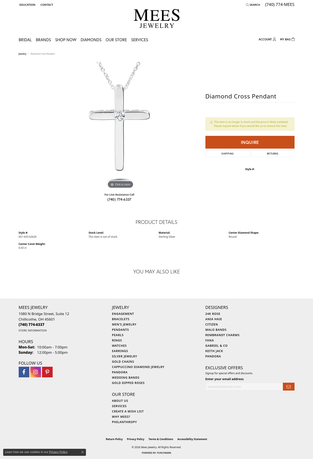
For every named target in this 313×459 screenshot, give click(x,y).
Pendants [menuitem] (120, 330)
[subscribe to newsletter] (288, 387)
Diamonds (91, 39)
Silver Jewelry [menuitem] (124, 356)
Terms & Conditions (161, 439)
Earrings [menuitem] (120, 351)
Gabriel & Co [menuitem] (216, 346)
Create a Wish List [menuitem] (128, 411)
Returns (272, 153)
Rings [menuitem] (117, 340)
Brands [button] (43, 39)
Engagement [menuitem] (123, 314)
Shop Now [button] (65, 39)
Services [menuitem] (119, 406)
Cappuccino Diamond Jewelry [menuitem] (138, 367)
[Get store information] (33, 330)
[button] (27, 4)
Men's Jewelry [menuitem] (124, 324)
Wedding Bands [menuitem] (126, 377)
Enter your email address (224, 379)
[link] (46, 4)
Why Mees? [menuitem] (121, 417)
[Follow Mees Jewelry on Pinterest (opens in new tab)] (47, 372)
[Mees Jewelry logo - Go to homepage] (156, 19)
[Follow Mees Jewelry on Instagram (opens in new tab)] (35, 372)
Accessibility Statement (192, 439)
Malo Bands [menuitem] (216, 330)
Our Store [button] (116, 39)
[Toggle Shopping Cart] (287, 39)
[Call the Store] (32, 324)
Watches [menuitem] (119, 346)
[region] (120, 125)
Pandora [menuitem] (120, 372)
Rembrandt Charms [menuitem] (222, 335)
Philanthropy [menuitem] (124, 422)
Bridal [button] (25, 39)
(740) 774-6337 (119, 199)
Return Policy (114, 439)
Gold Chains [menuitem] (123, 362)
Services (139, 39)
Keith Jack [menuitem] (214, 351)
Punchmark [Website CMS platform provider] (164, 452)
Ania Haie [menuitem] (213, 319)
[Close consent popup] (82, 452)
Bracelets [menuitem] (120, 319)
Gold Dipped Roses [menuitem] (128, 383)
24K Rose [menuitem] (212, 314)
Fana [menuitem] (209, 340)
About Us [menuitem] (120, 401)
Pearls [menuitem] (118, 335)
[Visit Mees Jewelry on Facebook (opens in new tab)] (24, 372)
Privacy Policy (135, 439)
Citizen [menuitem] (211, 324)
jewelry (23, 53)
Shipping (227, 153)
